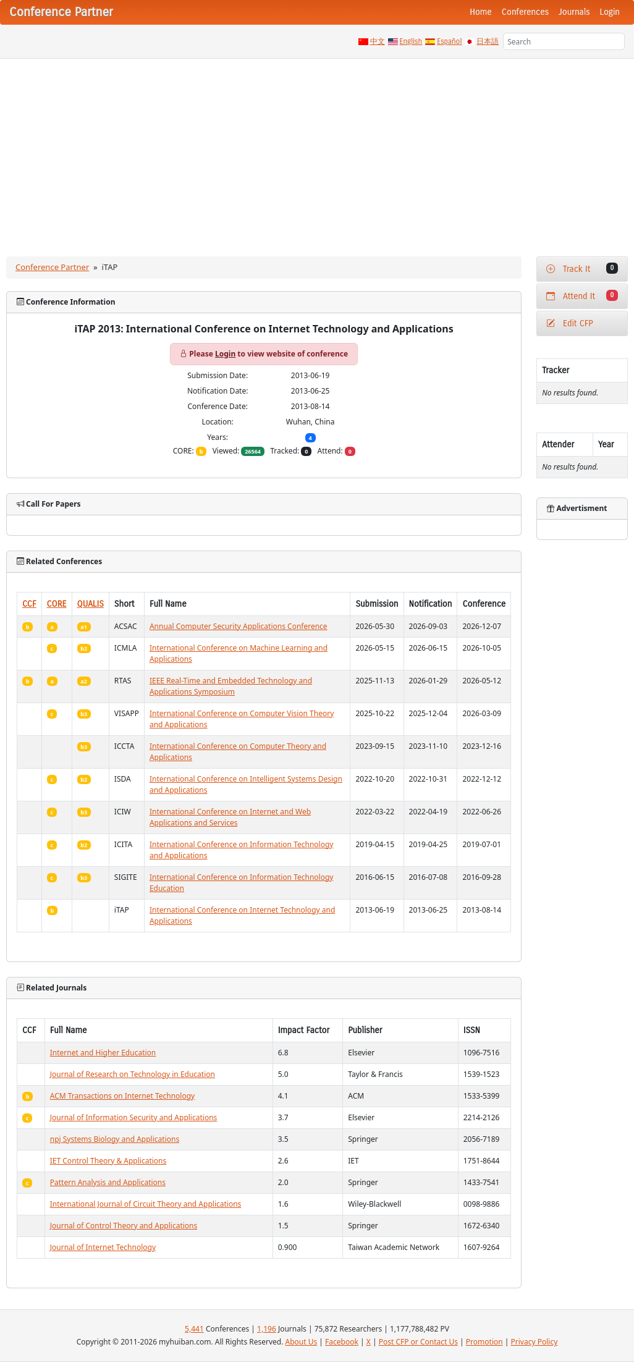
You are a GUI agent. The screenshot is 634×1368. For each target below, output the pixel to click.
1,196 (266, 1329)
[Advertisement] (317, 151)
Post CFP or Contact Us (418, 1341)
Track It (582, 268)
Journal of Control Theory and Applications (124, 1225)
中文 (377, 41)
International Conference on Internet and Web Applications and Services (230, 817)
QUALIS (90, 604)
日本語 (487, 41)
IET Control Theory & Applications (108, 1160)
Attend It (582, 296)
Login (610, 12)
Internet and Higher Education (103, 1052)
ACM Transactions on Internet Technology (122, 1096)
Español (449, 41)
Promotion (484, 1341)
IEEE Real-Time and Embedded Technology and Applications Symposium (231, 686)
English (411, 41)
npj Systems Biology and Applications (114, 1139)
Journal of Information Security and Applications (134, 1117)
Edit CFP (569, 323)
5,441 (194, 1329)
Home (481, 12)
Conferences (525, 12)
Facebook (341, 1341)
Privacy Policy (534, 1341)
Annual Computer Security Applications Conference (239, 626)
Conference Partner (52, 266)
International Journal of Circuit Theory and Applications (146, 1204)
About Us (301, 1341)
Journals (574, 12)
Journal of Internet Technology (103, 1247)
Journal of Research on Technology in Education (132, 1074)
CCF (29, 604)
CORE (57, 604)
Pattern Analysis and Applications (108, 1182)
